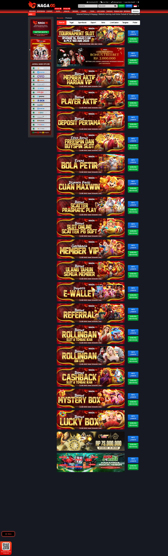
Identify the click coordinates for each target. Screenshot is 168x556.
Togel (71, 23)
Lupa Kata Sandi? (130, 2)
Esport (93, 23)
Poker (83, 11)
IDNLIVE (66, 11)
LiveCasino (114, 23)
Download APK (92, 2)
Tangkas (109, 11)
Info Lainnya (133, 33)
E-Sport (49, 11)
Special (61, 23)
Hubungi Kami (116, 2)
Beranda (32, 11)
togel (92, 11)
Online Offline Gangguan (41, 132)
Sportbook (41, 11)
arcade (75, 11)
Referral (127, 11)
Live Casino (101, 11)
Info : (31, 14)
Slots (58, 11)
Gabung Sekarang (133, 40)
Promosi (136, 11)
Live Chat (105, 2)
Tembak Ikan (118, 11)
